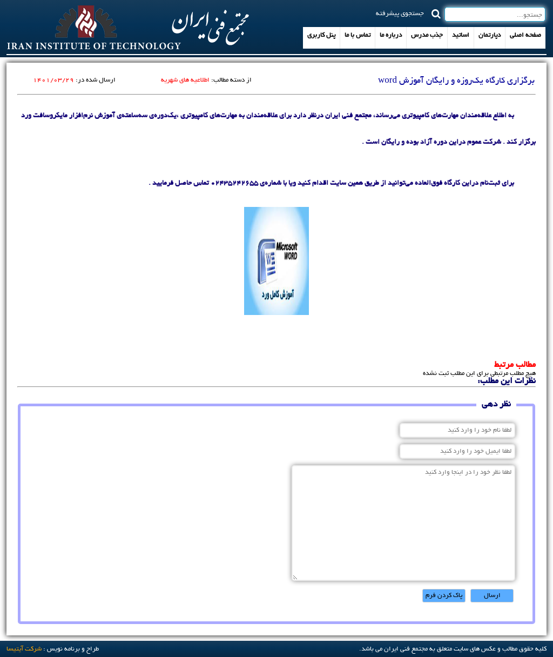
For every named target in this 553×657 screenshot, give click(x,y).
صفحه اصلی (525, 35)
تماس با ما (357, 35)
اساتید (460, 35)
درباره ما (391, 35)
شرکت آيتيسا (24, 649)
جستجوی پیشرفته (400, 13)
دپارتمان (489, 35)
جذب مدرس (427, 35)
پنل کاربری (321, 35)
